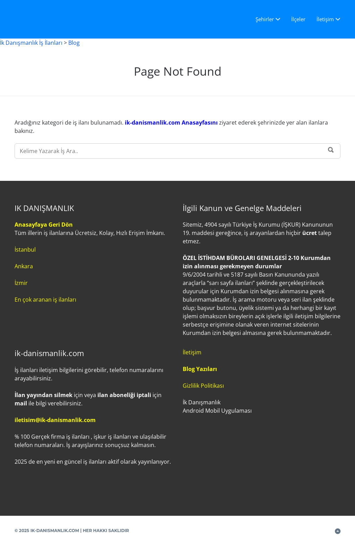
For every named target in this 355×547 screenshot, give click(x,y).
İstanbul (25, 249)
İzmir (21, 283)
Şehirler (265, 19)
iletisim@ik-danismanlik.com (55, 420)
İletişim (325, 19)
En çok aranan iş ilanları (45, 299)
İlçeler (298, 19)
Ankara (24, 266)
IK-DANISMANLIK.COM (55, 530)
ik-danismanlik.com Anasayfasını (172, 122)
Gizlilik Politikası (203, 385)
